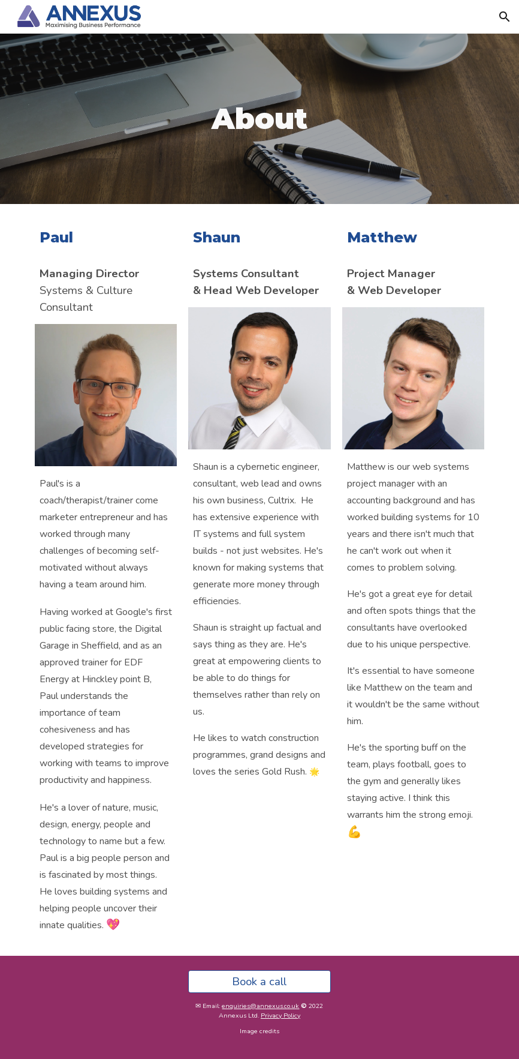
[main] (259, 118)
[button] (504, 16)
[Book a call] (259, 981)
